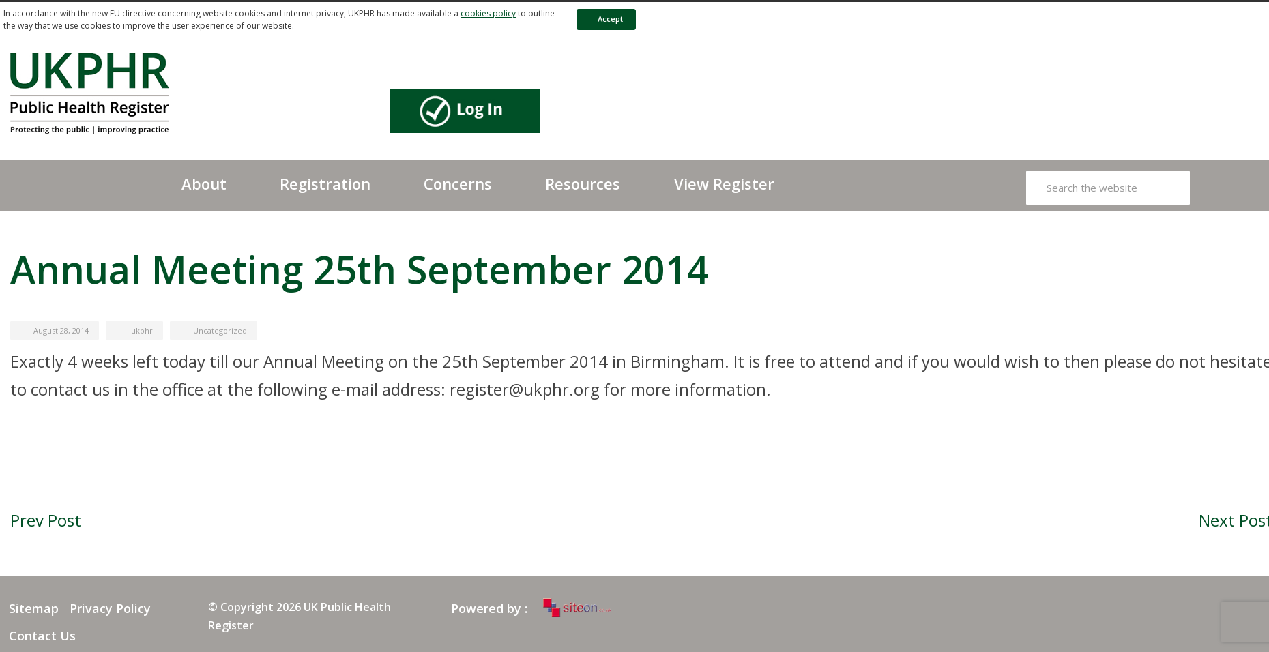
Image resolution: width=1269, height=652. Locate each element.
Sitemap (34, 608)
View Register (724, 183)
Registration (325, 183)
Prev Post (45, 520)
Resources (582, 183)
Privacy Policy (110, 608)
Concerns (458, 183)
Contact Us (42, 635)
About (204, 183)
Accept (604, 19)
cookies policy (488, 13)
